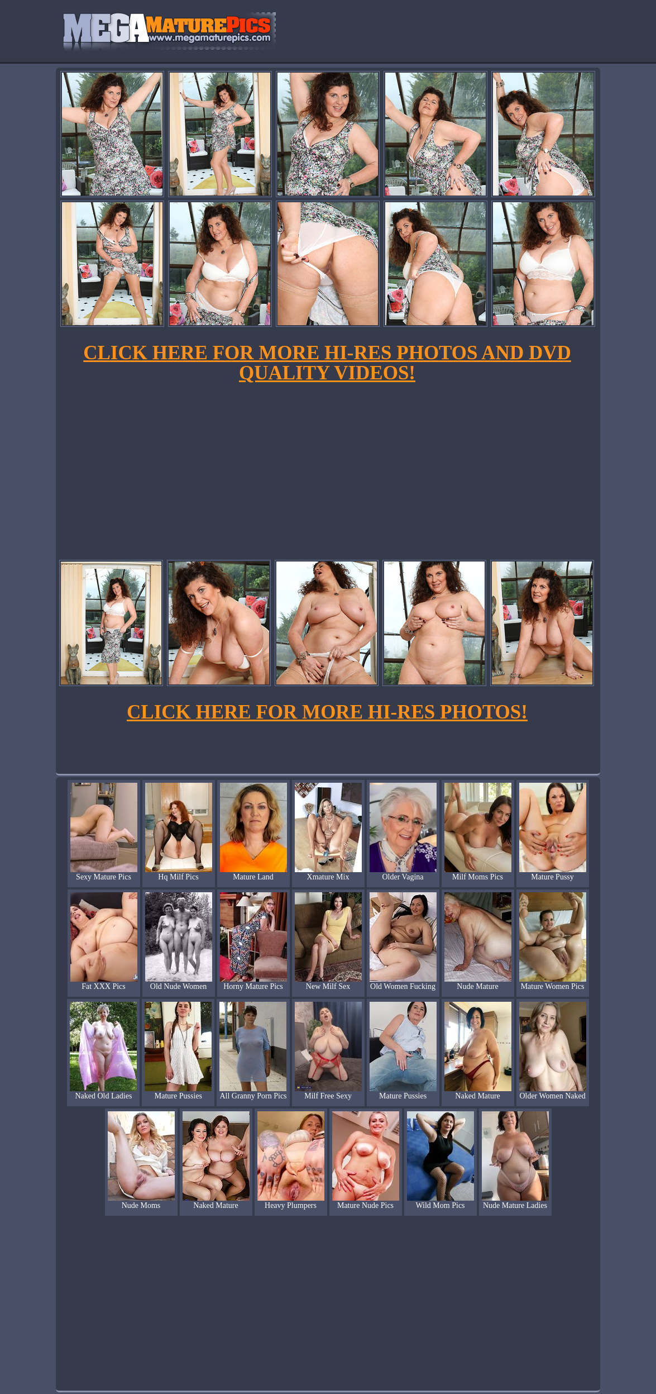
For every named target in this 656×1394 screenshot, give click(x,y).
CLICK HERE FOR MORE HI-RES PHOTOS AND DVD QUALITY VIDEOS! (327, 363)
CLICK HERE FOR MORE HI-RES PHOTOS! (327, 712)
